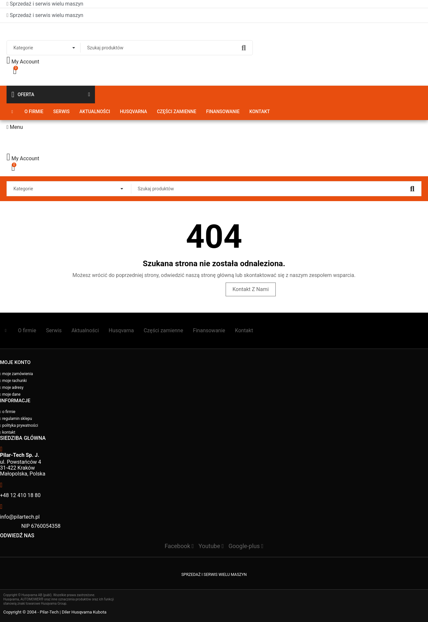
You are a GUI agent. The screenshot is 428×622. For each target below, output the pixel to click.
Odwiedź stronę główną (187, 289)
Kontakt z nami (251, 289)
